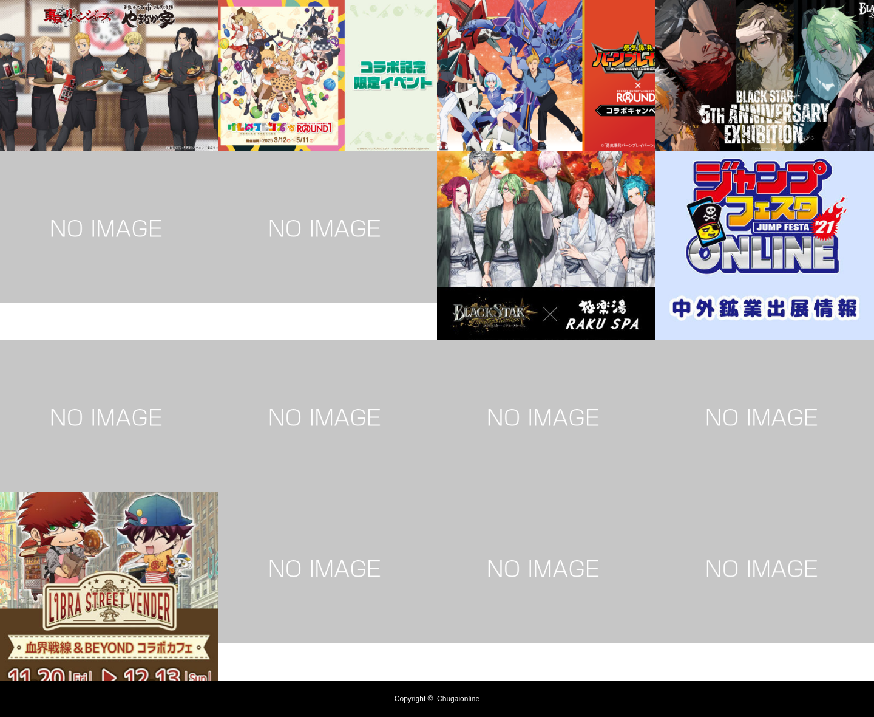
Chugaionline (458, 699)
